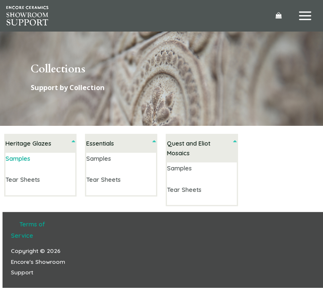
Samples (17, 158)
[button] (40, 143)
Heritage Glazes (28, 143)
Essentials (100, 143)
